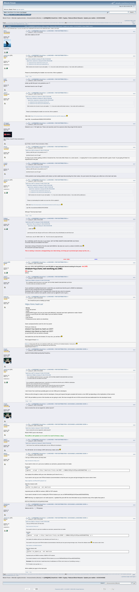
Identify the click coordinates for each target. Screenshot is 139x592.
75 (116, 22)
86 (14, 24)
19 (30, 22)
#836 (134, 425)
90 (20, 24)
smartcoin (7, 55)
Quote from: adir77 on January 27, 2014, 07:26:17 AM (37, 183)
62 (96, 22)
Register (24, 14)
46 (72, 22)
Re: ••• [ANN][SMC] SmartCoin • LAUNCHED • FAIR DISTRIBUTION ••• (48, 31)
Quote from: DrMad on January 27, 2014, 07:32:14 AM (38, 280)
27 (42, 22)
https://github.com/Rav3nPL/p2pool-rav (35, 480)
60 (93, 22)
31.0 (21, 12)
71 (110, 22)
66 (102, 22)
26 (41, 22)
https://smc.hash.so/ (34, 304)
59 (92, 22)
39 (60, 22)
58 (90, 22)
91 (21, 24)
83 (9, 24)
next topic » (134, 21)
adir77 (5, 93)
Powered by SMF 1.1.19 (60, 589)
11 (18, 22)
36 (56, 22)
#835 (134, 404)
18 (28, 22)
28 (44, 22)
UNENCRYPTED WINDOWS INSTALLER (38, 62)
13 (21, 22)
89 (18, 24)
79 (3, 24)
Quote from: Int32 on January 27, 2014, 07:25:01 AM (37, 150)
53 (82, 22)
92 (23, 24)
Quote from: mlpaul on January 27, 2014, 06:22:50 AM (40, 225)
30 (47, 22)
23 (36, 22)
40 (62, 22)
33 (51, 22)
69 (107, 22)
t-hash (5, 163)
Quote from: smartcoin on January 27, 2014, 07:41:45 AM (38, 443)
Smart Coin (28, 76)
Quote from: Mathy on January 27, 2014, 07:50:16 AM (37, 521)
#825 (134, 123)
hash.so (6, 296)
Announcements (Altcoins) (34, 18)
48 (75, 22)
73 (113, 22)
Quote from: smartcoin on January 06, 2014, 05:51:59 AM (39, 60)
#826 (134, 147)
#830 (134, 262)
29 (45, 22)
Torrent (24, 12)
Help (11, 14)
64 (99, 22)
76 (118, 22)
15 (24, 22)
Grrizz (5, 146)
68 (105, 22)
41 (64, 22)
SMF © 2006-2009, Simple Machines (75, 589)
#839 (134, 505)
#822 (134, 56)
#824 (134, 93)
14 (22, 22)
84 (11, 24)
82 (8, 24)
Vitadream (7, 504)
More (29, 14)
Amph (5, 349)
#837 (134, 440)
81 (6, 24)
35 (54, 22)
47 (73, 22)
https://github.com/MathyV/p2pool (34, 545)
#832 (134, 297)
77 (119, 22)
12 (19, 22)
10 (16, 22)
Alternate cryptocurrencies (19, 18)
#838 (134, 454)
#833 (134, 349)
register (22, 9)
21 (33, 22)
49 (76, 22)
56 (87, 22)
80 (5, 24)
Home (7, 14)
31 (48, 22)
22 (34, 22)
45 (70, 22)
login (17, 9)
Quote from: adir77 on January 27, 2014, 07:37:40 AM (37, 373)
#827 (134, 164)
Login (19, 14)
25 (39, 22)
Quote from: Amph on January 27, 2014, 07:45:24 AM (37, 428)
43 (67, 22)
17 (27, 22)
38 (59, 22)
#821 (134, 31)
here (37, 339)
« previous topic (128, 20)
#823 (134, 80)
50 (78, 22)
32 (50, 22)
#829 (134, 219)
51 (79, 22)
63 (98, 22)
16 (25, 22)
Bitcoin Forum (6, 18)
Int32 (5, 79)
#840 (134, 518)
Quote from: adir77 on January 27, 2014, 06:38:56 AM (37, 222)
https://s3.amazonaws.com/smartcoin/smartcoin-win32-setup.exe (48, 116)
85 (12, 24)
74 (115, 22)
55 (86, 22)
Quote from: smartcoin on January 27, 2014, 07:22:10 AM (38, 96)
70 (109, 22)
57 (89, 22)
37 (57, 22)
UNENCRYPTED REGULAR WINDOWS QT (39, 64)
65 (101, 22)
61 (95, 22)
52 (81, 22)
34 (53, 22)
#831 (134, 277)
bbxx (5, 31)
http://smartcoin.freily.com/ (32, 460)
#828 (134, 180)
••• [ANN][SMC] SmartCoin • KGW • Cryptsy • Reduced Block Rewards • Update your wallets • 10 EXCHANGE (73, 18)
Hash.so (27, 343)
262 (26, 24)
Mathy (5, 453)
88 (17, 24)
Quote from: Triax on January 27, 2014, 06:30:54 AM (38, 224)
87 (15, 24)
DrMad (5, 218)
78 (121, 22)
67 (104, 22)
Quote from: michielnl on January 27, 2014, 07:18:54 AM (38, 59)
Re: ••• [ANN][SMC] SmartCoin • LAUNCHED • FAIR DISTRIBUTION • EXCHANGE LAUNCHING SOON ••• (58, 349)
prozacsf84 (7, 262)
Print (134, 23)
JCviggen (6, 123)
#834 (134, 370)
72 (112, 22)
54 (84, 22)
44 (69, 22)
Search (15, 14)
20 (31, 22)
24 (37, 22)
